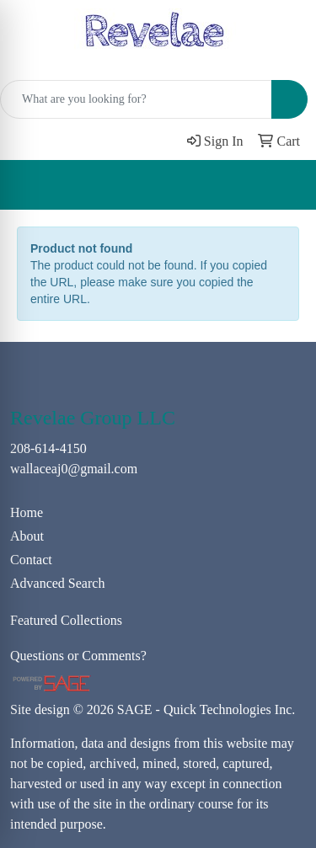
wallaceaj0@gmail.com (73, 468)
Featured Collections (66, 620)
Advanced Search (57, 583)
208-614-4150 (48, 448)
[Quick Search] (136, 99)
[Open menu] (282, 185)
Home (26, 512)
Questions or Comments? (78, 655)
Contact (31, 559)
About (27, 536)
